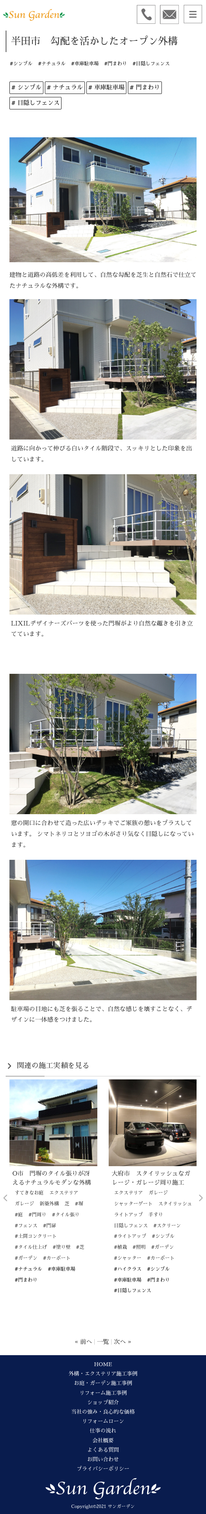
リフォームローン (103, 1421)
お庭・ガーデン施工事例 (103, 1383)
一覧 (103, 1342)
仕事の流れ (103, 1430)
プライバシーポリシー (103, 1468)
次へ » (122, 1342)
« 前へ (83, 1342)
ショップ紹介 (103, 1402)
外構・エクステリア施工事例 (103, 1373)
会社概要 (103, 1440)
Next (200, 1198)
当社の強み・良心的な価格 (103, 1411)
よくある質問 (103, 1450)
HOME (103, 1364)
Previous (5, 1198)
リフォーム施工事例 (103, 1393)
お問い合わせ (103, 1459)
